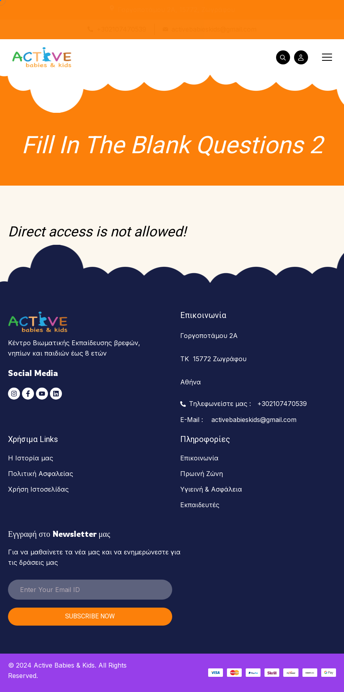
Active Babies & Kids (64, 665)
